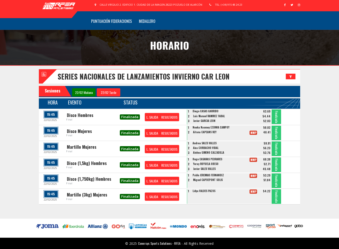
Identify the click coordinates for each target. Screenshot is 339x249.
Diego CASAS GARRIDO (205, 111)
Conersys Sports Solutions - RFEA (159, 243)
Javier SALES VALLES (204, 169)
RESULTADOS (169, 117)
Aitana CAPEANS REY (205, 132)
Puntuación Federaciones (111, 21)
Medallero (147, 21)
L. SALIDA (152, 117)
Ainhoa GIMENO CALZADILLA (208, 152)
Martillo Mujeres (81, 147)
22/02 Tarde (108, 92)
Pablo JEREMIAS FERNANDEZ (208, 175)
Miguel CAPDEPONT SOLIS (208, 180)
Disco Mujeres (79, 131)
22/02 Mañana (84, 92)
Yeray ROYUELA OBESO (205, 164)
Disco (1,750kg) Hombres (89, 179)
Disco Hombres (80, 115)
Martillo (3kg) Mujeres (87, 195)
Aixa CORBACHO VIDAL (205, 148)
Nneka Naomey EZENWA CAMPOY (211, 127)
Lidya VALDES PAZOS (204, 191)
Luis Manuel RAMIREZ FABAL (209, 116)
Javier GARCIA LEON (204, 121)
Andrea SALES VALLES (205, 143)
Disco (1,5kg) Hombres (87, 163)
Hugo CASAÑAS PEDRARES (207, 159)
